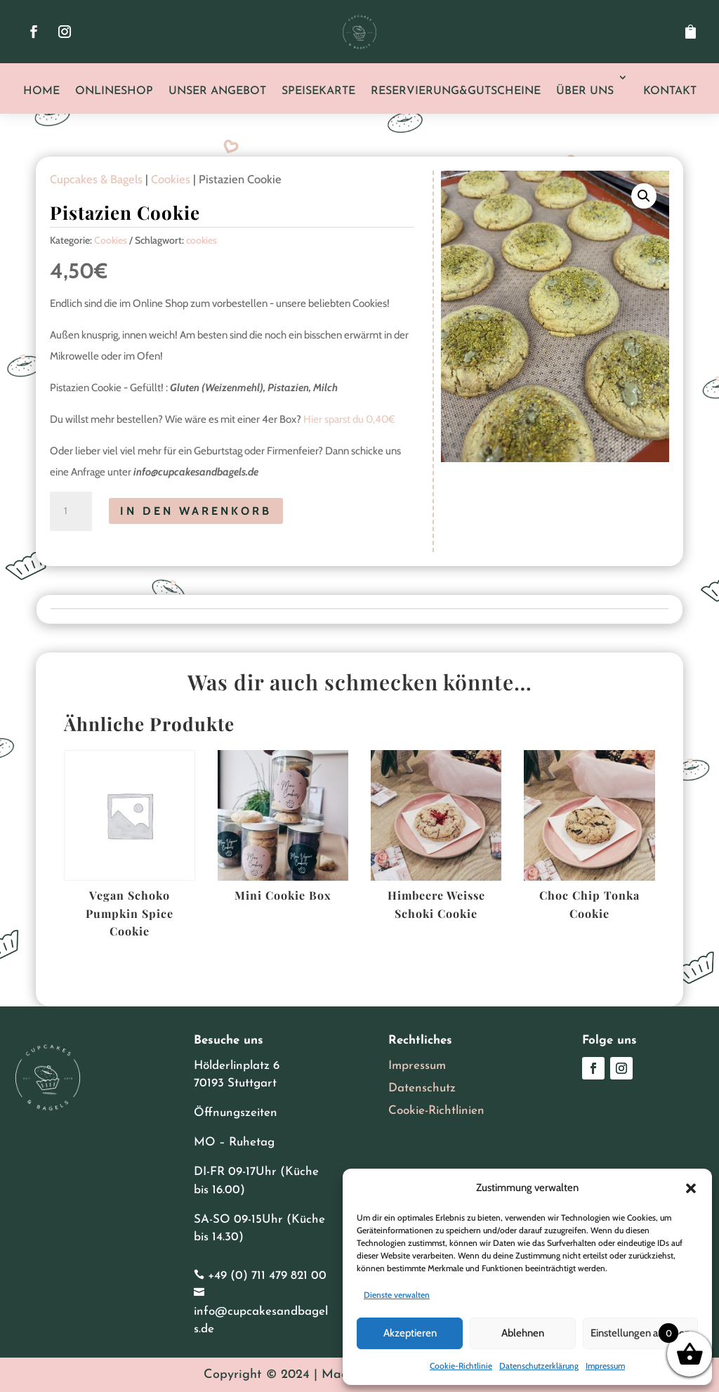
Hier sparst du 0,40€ (349, 419)
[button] (691, 1188)
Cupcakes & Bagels (96, 179)
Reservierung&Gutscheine (456, 91)
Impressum (605, 1365)
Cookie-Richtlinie (461, 1365)
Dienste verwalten (397, 1294)
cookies (201, 240)
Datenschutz (422, 1088)
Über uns (585, 91)
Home (41, 91)
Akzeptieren (410, 1333)
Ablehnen (522, 1333)
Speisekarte (318, 91)
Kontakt (670, 91)
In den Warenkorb (196, 511)
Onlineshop (114, 91)
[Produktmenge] (71, 511)
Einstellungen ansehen (640, 1333)
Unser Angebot (217, 91)
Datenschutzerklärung (539, 1365)
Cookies (170, 179)
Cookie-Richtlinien (436, 1111)
